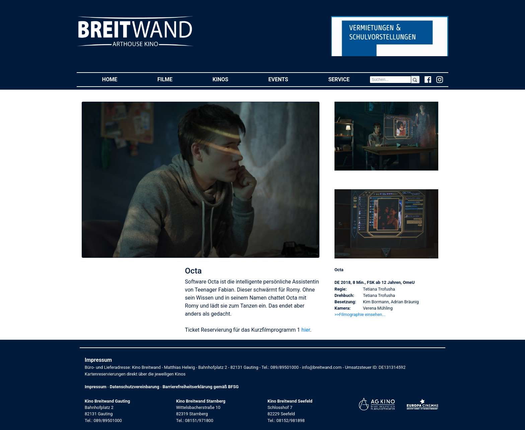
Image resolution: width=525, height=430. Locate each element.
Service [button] (348, 79)
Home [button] (119, 79)
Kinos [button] (230, 79)
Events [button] (288, 79)
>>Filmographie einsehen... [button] (359, 314)
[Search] (390, 79)
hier (305, 330)
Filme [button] (175, 79)
